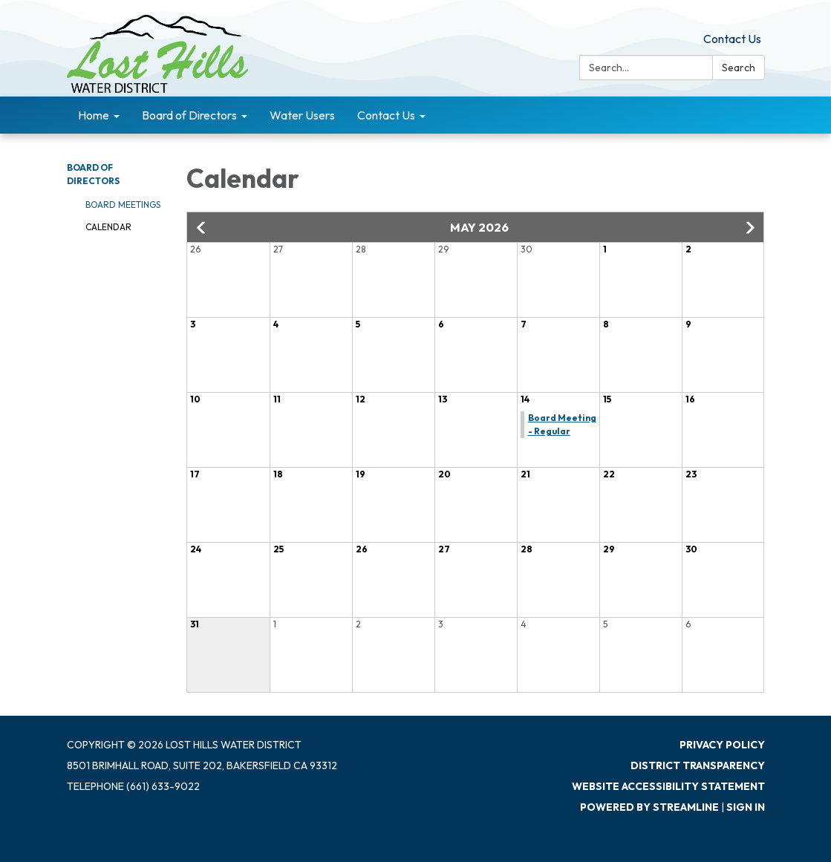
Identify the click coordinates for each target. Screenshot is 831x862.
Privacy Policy (722, 744)
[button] (202, 228)
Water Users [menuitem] (302, 115)
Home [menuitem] (93, 115)
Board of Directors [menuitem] (189, 115)
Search (738, 67)
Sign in (745, 807)
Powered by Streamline (649, 807)
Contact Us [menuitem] (386, 115)
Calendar (108, 226)
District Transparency (697, 765)
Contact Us (732, 38)
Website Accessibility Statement (668, 786)
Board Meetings (122, 204)
